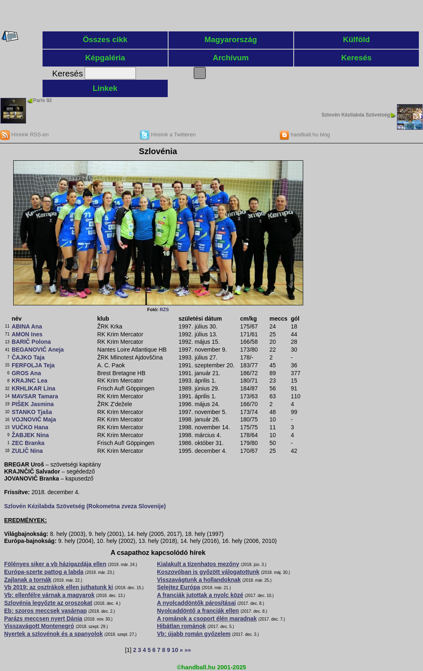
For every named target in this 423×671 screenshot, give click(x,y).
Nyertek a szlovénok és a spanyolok (53, 634)
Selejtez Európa (178, 587)
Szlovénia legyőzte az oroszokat (48, 603)
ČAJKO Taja (28, 357)
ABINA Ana (27, 326)
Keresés (356, 57)
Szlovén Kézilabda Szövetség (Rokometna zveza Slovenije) (85, 506)
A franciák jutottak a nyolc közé (200, 595)
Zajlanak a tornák (27, 579)
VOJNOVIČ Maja (34, 419)
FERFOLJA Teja (33, 365)
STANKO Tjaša (32, 412)
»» (188, 650)
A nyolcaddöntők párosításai (196, 603)
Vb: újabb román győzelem (194, 634)
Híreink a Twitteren (168, 134)
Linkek (105, 88)
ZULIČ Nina (27, 450)
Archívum (231, 57)
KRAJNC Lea (29, 380)
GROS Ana (26, 373)
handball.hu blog (304, 134)
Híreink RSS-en (24, 134)
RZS (164, 309)
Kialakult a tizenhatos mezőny (198, 564)
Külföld (356, 39)
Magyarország (230, 39)
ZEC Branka (28, 443)
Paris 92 (42, 100)
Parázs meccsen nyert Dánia (43, 618)
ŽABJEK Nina (30, 435)
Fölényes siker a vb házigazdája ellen (55, 564)
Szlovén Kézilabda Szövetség (355, 115)
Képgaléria (105, 57)
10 (175, 650)
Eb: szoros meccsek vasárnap (45, 610)
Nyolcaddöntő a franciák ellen (198, 610)
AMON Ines (27, 334)
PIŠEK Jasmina (33, 404)
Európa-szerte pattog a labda (43, 572)
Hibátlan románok (181, 626)
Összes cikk (105, 39)
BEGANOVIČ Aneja (38, 349)
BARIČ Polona (31, 341)
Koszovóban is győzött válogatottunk (208, 572)
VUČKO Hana (30, 427)
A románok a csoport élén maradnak (207, 618)
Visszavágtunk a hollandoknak (199, 579)
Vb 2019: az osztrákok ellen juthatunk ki (58, 587)
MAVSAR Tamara (35, 396)
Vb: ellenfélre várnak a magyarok (49, 595)
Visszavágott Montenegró (39, 626)
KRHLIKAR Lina (33, 388)
